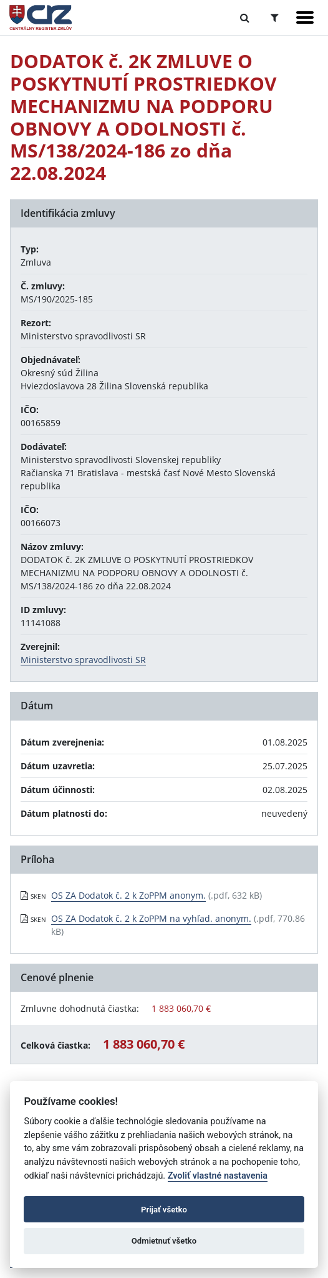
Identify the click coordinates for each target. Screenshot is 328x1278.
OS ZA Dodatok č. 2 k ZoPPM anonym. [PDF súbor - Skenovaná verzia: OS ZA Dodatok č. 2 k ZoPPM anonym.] (128, 895)
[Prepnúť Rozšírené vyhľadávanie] (275, 17)
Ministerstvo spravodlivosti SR (83, 660)
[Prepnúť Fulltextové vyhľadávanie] (245, 17)
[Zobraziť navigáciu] (305, 17)
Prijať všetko (164, 1209)
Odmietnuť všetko (164, 1241)
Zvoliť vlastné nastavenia (218, 1176)
